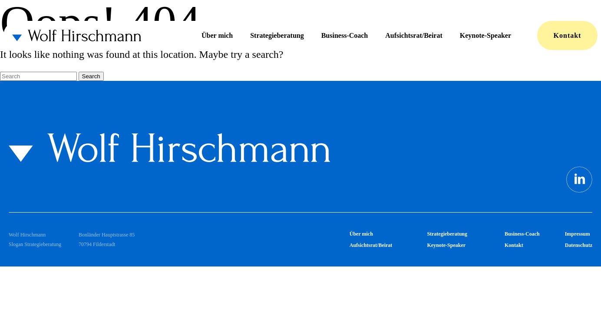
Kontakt (567, 35)
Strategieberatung (277, 35)
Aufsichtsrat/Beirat (413, 35)
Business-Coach (344, 35)
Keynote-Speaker (485, 35)
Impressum (577, 234)
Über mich (217, 35)
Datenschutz (578, 245)
